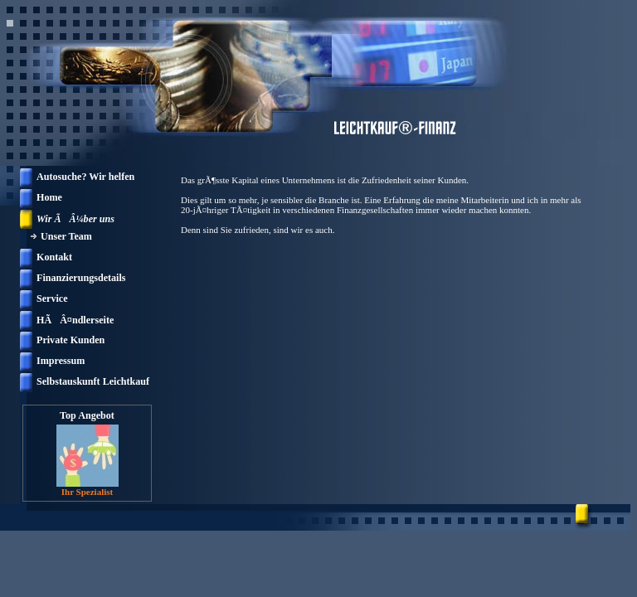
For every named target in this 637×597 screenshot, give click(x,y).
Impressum (60, 360)
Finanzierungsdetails (81, 278)
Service (52, 298)
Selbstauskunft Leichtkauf (92, 381)
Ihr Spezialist (87, 492)
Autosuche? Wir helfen (85, 176)
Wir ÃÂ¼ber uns (75, 219)
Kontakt (54, 257)
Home (49, 197)
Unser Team (66, 236)
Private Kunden (70, 340)
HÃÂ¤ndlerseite (75, 320)
